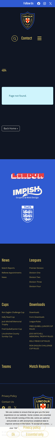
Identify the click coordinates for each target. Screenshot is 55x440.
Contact (26, 38)
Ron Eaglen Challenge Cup (13, 312)
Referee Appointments (11, 272)
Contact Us (8, 401)
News (4, 277)
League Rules (35, 321)
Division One (34, 272)
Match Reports (8, 268)
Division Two (34, 277)
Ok (13, 434)
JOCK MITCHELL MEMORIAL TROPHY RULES (41, 335)
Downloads (34, 312)
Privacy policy (32, 427)
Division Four (35, 286)
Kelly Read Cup (8, 317)
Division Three (35, 282)
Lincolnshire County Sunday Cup (10, 335)
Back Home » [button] (11, 128)
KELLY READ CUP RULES (39, 341)
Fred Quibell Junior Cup (12, 329)
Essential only (35, 434)
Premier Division (36, 268)
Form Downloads (36, 317)
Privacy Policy (9, 396)
